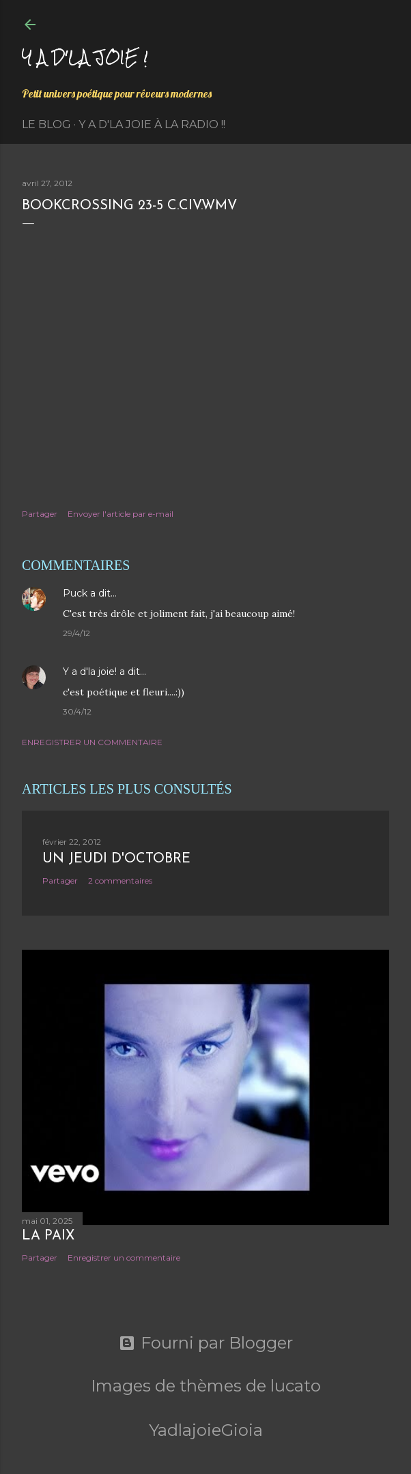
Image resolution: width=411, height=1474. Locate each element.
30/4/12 (77, 711)
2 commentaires (120, 880)
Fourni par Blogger (206, 1343)
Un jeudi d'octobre (116, 859)
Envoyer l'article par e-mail (120, 514)
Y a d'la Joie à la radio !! (152, 124)
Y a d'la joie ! (85, 57)
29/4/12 (76, 633)
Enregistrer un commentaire (92, 742)
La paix (48, 1236)
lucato (295, 1386)
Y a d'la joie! (90, 671)
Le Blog (46, 124)
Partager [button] (39, 514)
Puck (75, 593)
